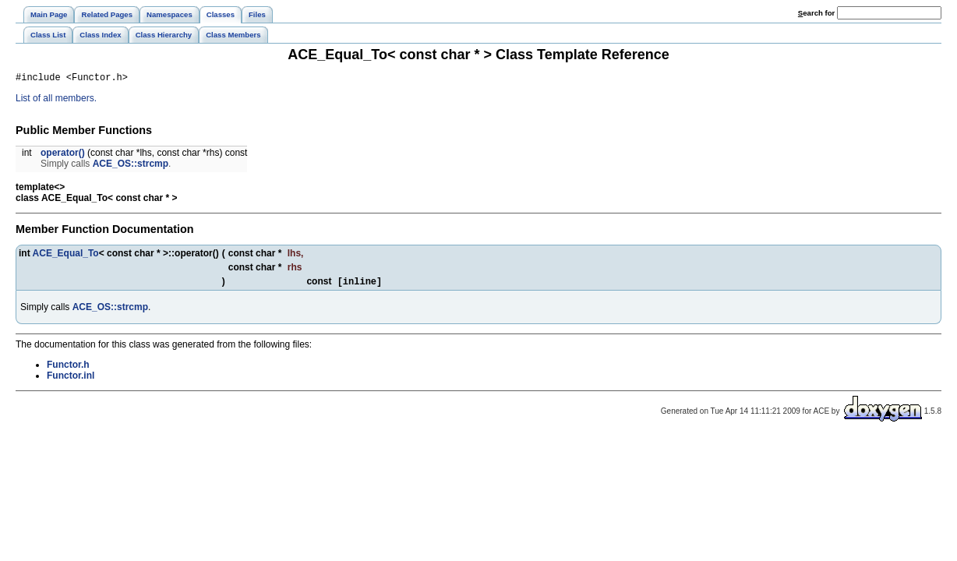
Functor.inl (70, 379)
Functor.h (68, 368)
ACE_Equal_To (66, 255)
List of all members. (56, 100)
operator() (63, 155)
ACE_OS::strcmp (130, 166)
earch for (816, 13)
